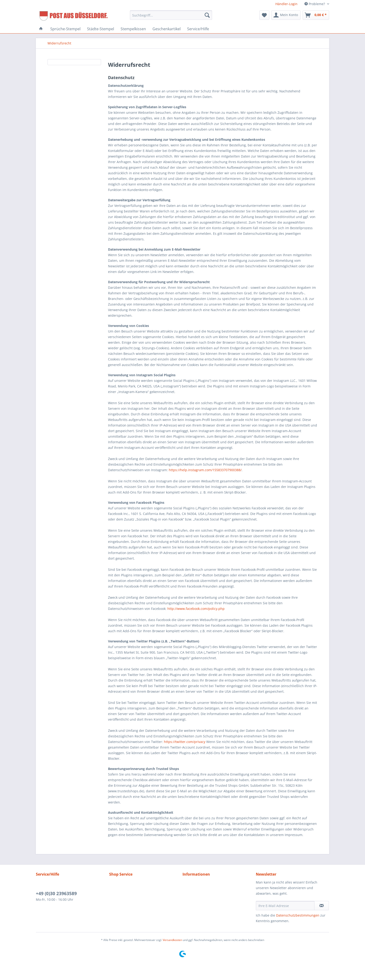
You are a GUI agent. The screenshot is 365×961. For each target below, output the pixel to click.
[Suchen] (207, 15)
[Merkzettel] (264, 15)
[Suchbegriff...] (171, 15)
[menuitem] (171, 17)
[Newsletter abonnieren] (321, 905)
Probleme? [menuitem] (315, 4)
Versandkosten (172, 940)
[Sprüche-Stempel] (65, 28)
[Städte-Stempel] (100, 28)
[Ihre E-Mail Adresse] (285, 905)
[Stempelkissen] (133, 28)
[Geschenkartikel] (166, 28)
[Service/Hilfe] (198, 28)
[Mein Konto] (286, 15)
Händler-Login (286, 4)
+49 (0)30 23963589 (56, 893)
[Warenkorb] (316, 15)
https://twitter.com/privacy (184, 741)
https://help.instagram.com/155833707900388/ (205, 470)
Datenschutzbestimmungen (297, 915)
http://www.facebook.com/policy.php (196, 608)
